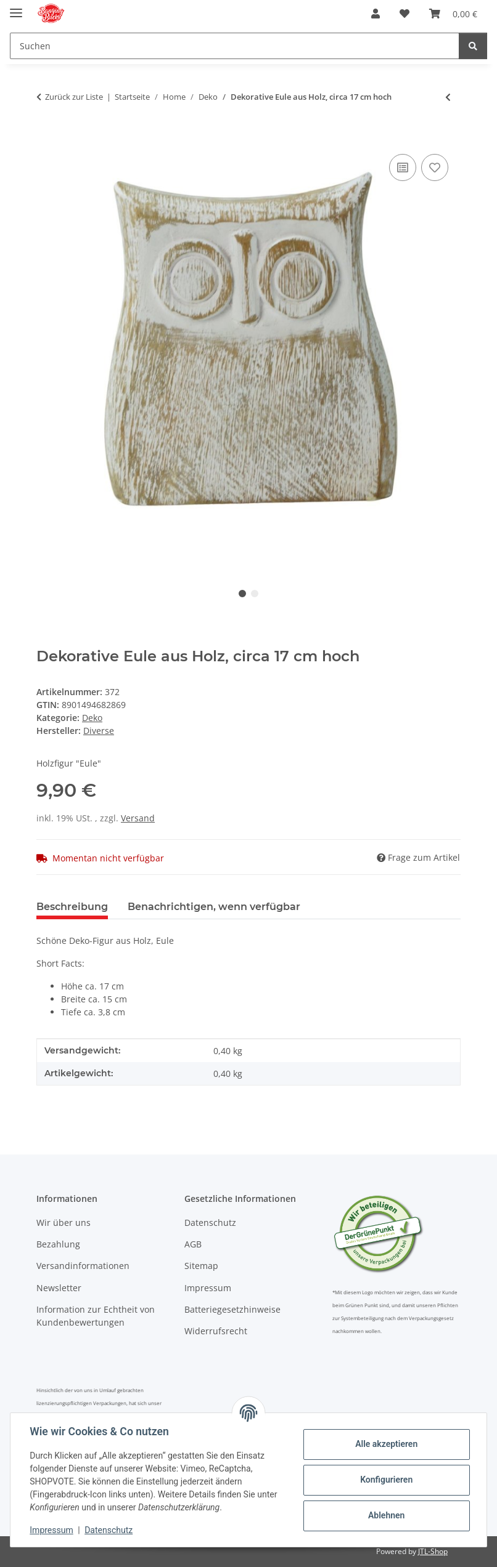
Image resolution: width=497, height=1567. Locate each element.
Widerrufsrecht (215, 1331)
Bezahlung (58, 1244)
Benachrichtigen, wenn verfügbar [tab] (214, 906)
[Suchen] (473, 46)
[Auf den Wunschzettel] (434, 167)
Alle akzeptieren (386, 1444)
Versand (138, 818)
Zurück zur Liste (74, 96)
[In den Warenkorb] (46, 137)
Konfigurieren (385, 1479)
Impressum (51, 1530)
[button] (375, 13)
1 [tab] (242, 593)
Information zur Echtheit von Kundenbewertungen (95, 1315)
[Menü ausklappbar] (16, 7)
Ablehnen (386, 1515)
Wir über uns (63, 1222)
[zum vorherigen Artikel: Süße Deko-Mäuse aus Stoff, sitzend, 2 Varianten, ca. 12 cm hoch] (448, 97)
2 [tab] (254, 593)
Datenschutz (109, 1530)
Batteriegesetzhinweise (232, 1309)
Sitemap (201, 1265)
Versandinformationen (82, 1265)
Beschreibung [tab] (72, 906)
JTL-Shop (433, 1551)
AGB (193, 1244)
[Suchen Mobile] (234, 46)
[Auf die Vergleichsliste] (402, 167)
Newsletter (58, 1288)
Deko (92, 717)
